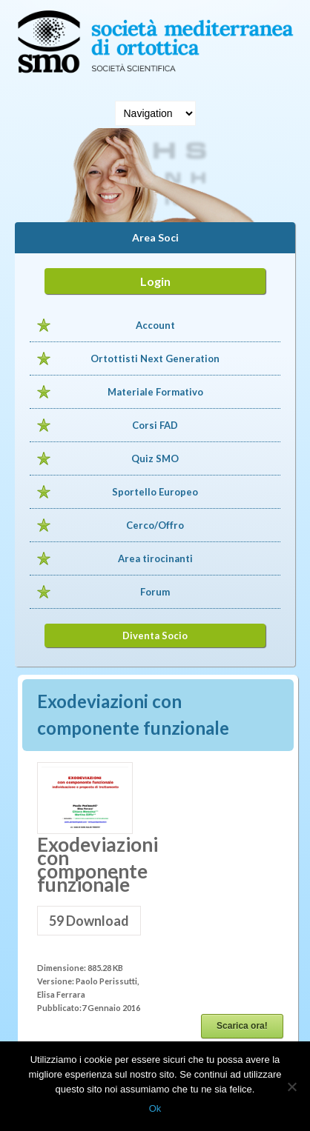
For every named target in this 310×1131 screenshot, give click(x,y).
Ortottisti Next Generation (155, 358)
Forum (155, 592)
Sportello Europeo (155, 492)
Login (155, 281)
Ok (155, 1108)
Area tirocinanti (155, 558)
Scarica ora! (242, 1026)
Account (155, 325)
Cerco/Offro (155, 525)
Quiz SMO (155, 458)
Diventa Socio (155, 635)
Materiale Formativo (155, 392)
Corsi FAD (155, 425)
